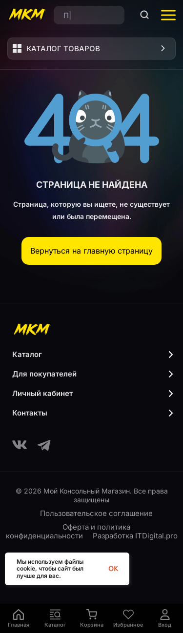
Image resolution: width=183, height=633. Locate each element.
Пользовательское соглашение (96, 513)
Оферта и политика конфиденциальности (68, 531)
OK (113, 569)
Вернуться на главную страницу (91, 251)
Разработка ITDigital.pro (135, 535)
